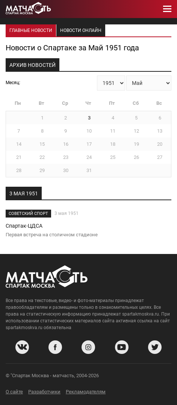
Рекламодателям (86, 391)
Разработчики (44, 391)
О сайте (14, 391)
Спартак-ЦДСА (24, 226)
